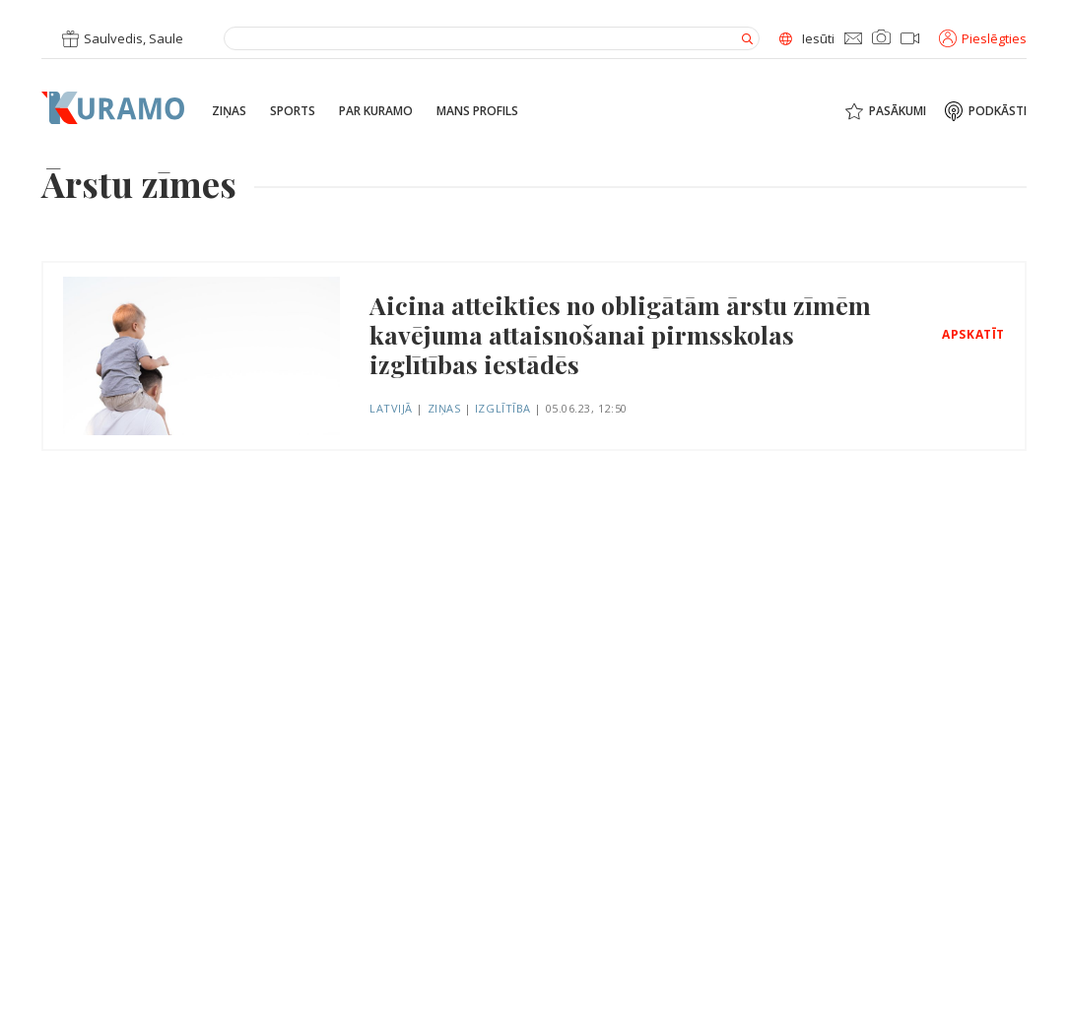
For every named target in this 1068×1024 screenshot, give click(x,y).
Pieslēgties (983, 38)
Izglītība (503, 408)
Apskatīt (973, 335)
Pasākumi (897, 111)
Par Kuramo (376, 111)
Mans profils (477, 111)
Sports (292, 111)
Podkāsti (997, 111)
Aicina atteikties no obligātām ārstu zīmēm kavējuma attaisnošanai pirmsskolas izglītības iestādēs (620, 334)
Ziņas (229, 111)
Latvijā (391, 408)
